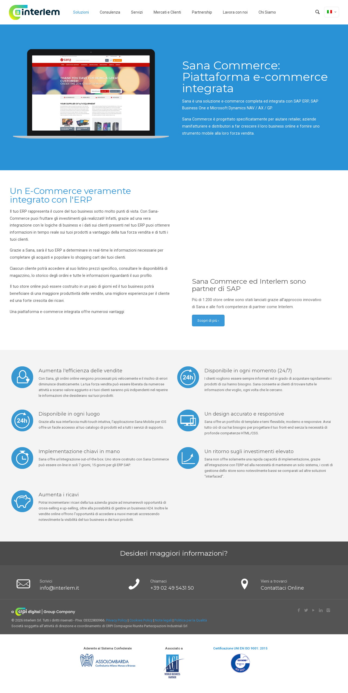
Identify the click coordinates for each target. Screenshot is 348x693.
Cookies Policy (141, 620)
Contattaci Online (282, 588)
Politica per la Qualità (190, 620)
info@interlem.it (59, 588)
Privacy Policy (116, 620)
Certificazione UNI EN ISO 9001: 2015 (240, 648)
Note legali (163, 620)
